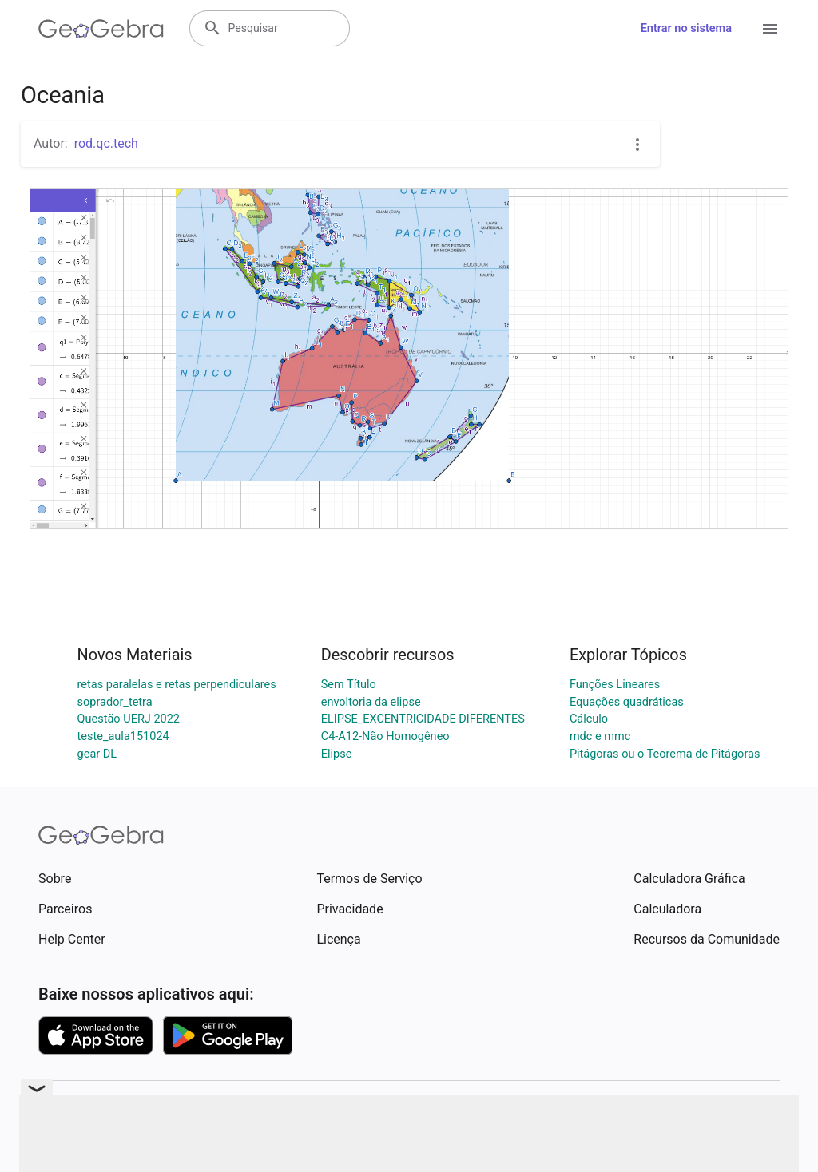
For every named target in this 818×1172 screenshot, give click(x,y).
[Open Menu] (770, 28)
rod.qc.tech (106, 143)
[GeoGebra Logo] (101, 28)
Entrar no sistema (686, 28)
